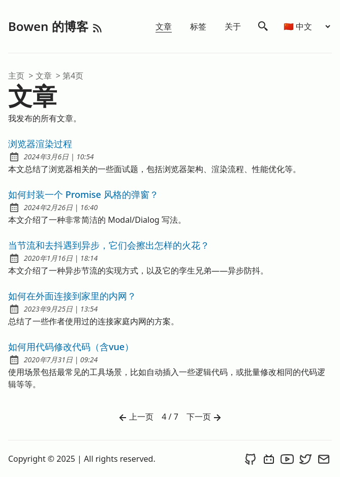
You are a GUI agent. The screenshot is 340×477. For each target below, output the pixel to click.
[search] (263, 26)
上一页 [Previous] (135, 417)
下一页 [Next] (205, 417)
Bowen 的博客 (49, 26)
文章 (164, 26)
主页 (16, 75)
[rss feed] (97, 26)
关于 (233, 26)
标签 (198, 26)
